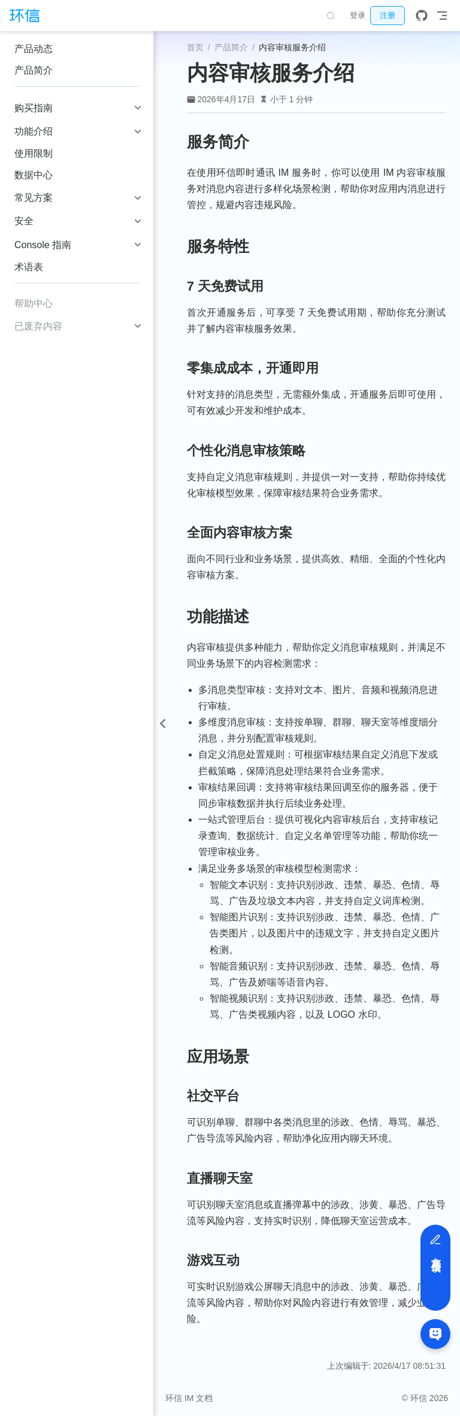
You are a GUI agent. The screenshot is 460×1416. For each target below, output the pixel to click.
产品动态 (33, 49)
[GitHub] (421, 15)
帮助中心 (33, 303)
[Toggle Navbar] (442, 15)
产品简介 (33, 70)
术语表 (28, 267)
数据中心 (33, 175)
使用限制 (33, 153)
